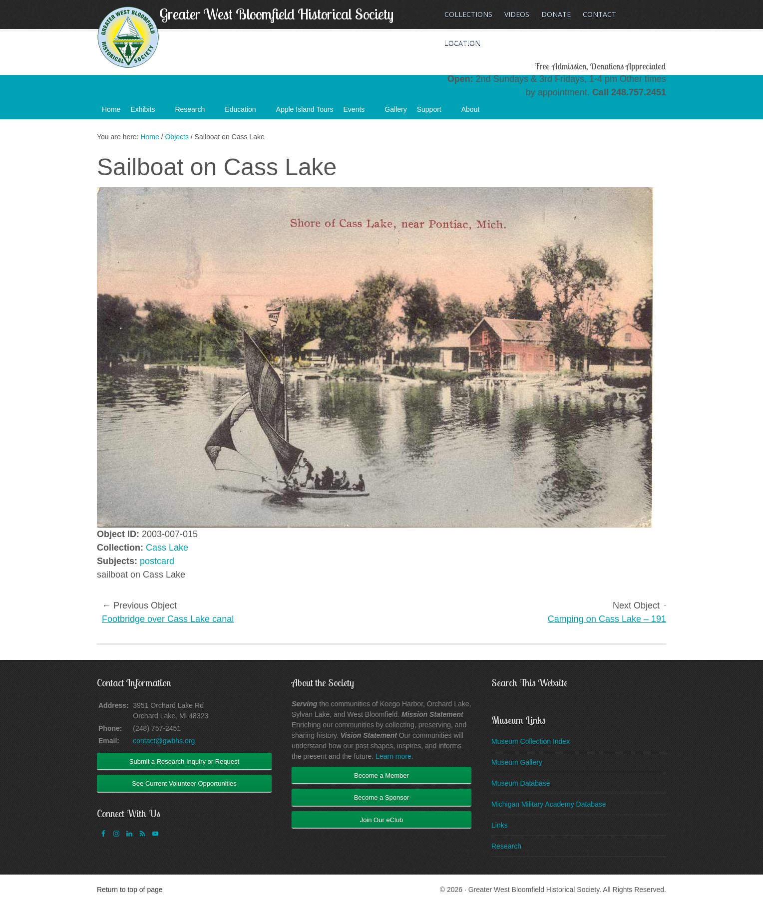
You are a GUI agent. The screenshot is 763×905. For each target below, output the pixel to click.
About (475, 112)
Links (499, 825)
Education (245, 112)
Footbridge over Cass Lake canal (168, 619)
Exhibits (147, 112)
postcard (157, 561)
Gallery (395, 109)
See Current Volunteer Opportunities (184, 783)
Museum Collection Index (530, 741)
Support (434, 112)
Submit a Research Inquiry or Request (184, 761)
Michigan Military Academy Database (548, 804)
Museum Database (520, 783)
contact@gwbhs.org (164, 741)
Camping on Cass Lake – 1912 (609, 619)
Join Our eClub (381, 820)
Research (195, 112)
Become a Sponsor (381, 797)
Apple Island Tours (305, 109)
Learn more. (394, 756)
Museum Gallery (516, 762)
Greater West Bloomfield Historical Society (276, 13)
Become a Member (381, 775)
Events (359, 112)
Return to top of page (130, 890)
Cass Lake (167, 548)
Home (111, 109)
